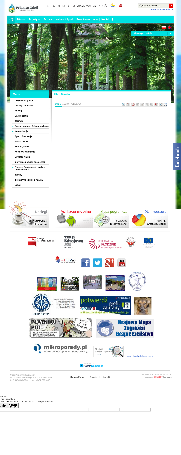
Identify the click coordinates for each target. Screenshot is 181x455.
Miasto (21, 19)
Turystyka (34, 19)
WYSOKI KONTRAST (87, 6)
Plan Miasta (62, 94)
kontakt (64, 6)
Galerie (93, 377)
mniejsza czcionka (99, 5)
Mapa (58, 104)
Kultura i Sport (64, 19)
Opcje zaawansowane (161, 9)
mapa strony (53, 6)
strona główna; (48, 6)
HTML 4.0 (158, 375)
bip (120, 6)
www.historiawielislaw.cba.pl (140, 356)
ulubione (58, 6)
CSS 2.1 (167, 375)
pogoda (112, 5)
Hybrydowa (76, 104)
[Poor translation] (13, 405)
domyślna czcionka (102, 5)
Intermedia (162, 377)
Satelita (65, 104)
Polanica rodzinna (87, 19)
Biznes (48, 19)
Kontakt (106, 19)
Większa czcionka (105, 5)
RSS (69, 6)
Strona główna (77, 377)
